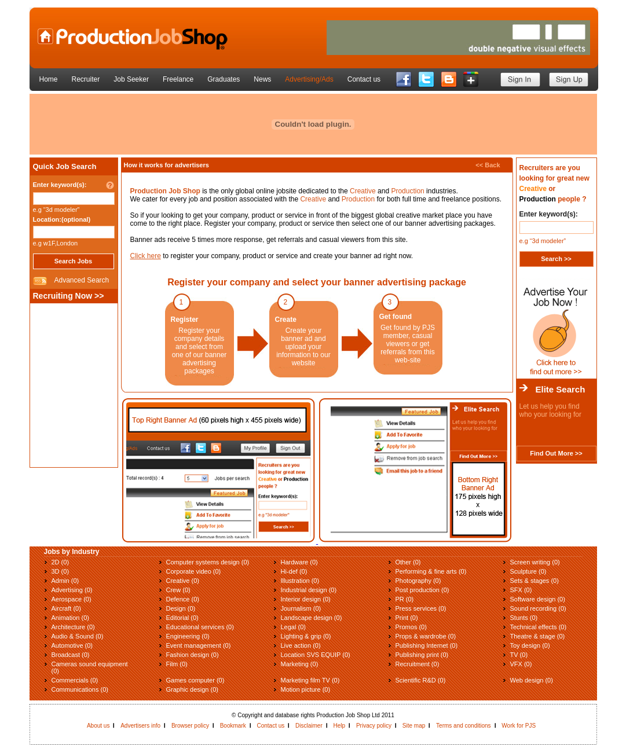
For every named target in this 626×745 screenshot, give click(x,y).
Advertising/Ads (309, 79)
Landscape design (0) (311, 617)
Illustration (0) (300, 580)
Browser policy (190, 725)
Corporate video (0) (193, 571)
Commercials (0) (75, 680)
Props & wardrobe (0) (426, 636)
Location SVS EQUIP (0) (315, 654)
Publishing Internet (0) (427, 645)
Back (492, 165)
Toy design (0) (530, 645)
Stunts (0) (524, 617)
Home (48, 79)
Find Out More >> (556, 453)
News (262, 79)
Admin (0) (65, 580)
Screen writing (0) (535, 562)
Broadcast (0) (71, 654)
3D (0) (60, 571)
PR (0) (405, 599)
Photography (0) (418, 580)
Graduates (223, 79)
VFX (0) (521, 663)
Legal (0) (293, 626)
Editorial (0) (182, 617)
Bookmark (233, 725)
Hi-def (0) (294, 571)
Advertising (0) (72, 589)
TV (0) (519, 654)
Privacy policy (373, 725)
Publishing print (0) (422, 654)
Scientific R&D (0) (421, 680)
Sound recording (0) (538, 608)
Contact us (363, 79)
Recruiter (86, 79)
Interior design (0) (306, 599)
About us (98, 725)
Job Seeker (131, 79)
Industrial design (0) (309, 589)
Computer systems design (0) (208, 562)
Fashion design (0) (192, 654)
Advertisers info (140, 725)
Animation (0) (70, 617)
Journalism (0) (301, 608)
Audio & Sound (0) (78, 636)
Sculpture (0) (528, 571)
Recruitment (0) (418, 663)
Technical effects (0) (538, 626)
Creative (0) (182, 580)
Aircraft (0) (66, 608)
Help (340, 725)
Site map (413, 725)
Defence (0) (182, 599)
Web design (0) (531, 680)
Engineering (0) (188, 636)
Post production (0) (422, 589)
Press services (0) (421, 608)
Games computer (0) (195, 680)
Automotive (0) (72, 645)
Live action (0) (301, 645)
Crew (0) (178, 589)
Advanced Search (81, 280)
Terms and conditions (463, 725)
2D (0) (60, 562)
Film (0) (177, 663)
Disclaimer (309, 725)
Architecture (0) (73, 626)
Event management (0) (198, 645)
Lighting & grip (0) (306, 636)
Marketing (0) (300, 663)
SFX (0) (521, 589)
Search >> (556, 258)
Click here (145, 256)
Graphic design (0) (192, 689)
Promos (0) (411, 626)
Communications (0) (80, 689)
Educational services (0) (200, 626)
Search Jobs (73, 261)
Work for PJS (518, 725)
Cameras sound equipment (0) (90, 667)
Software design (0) (537, 599)
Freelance (178, 79)
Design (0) (181, 608)
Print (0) (407, 617)
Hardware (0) (299, 562)
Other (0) (408, 562)
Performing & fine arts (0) (431, 571)
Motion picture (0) (306, 689)
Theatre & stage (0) (537, 636)
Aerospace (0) (71, 599)
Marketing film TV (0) (310, 680)
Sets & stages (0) (534, 580)
